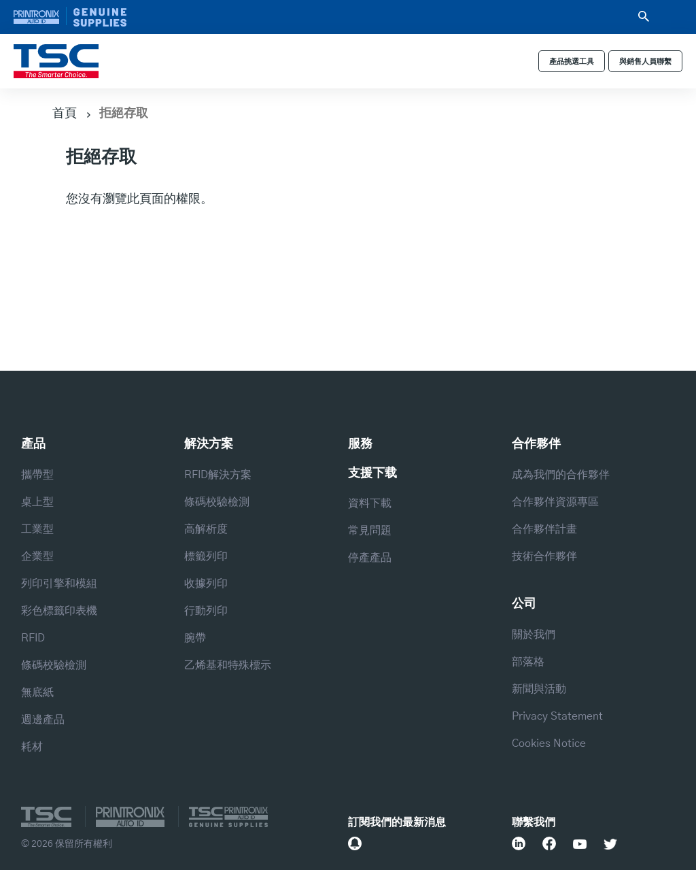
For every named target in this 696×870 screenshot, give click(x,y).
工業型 (37, 529)
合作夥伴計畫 (544, 529)
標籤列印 (206, 556)
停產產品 (370, 557)
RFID (33, 638)
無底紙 (37, 692)
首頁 (64, 112)
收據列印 (206, 583)
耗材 (32, 746)
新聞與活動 (539, 689)
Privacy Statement (557, 716)
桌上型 (37, 502)
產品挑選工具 (571, 61)
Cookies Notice (549, 743)
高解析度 (206, 529)
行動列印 (206, 610)
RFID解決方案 (217, 474)
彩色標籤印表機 (59, 610)
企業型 (37, 556)
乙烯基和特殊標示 (227, 665)
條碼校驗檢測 (53, 665)
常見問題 (370, 530)
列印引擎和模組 (59, 583)
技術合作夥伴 (544, 556)
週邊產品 (43, 719)
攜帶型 (37, 474)
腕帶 (195, 638)
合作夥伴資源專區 (555, 502)
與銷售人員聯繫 (645, 61)
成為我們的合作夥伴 (561, 474)
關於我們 (533, 634)
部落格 (528, 661)
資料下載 (370, 503)
